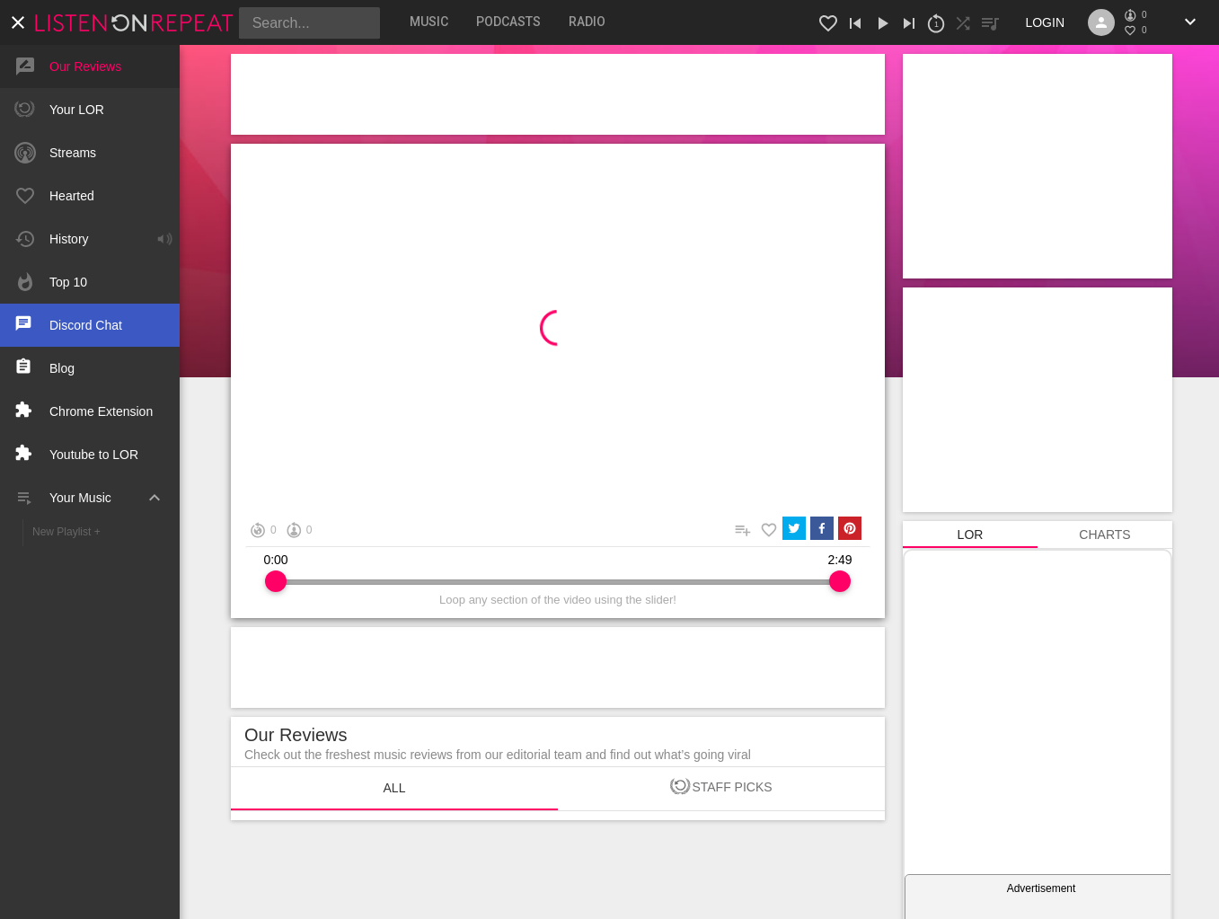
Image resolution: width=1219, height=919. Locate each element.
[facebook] (822, 530)
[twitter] (794, 530)
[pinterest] (849, 530)
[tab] (429, 21)
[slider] (276, 581)
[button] (139, 22)
